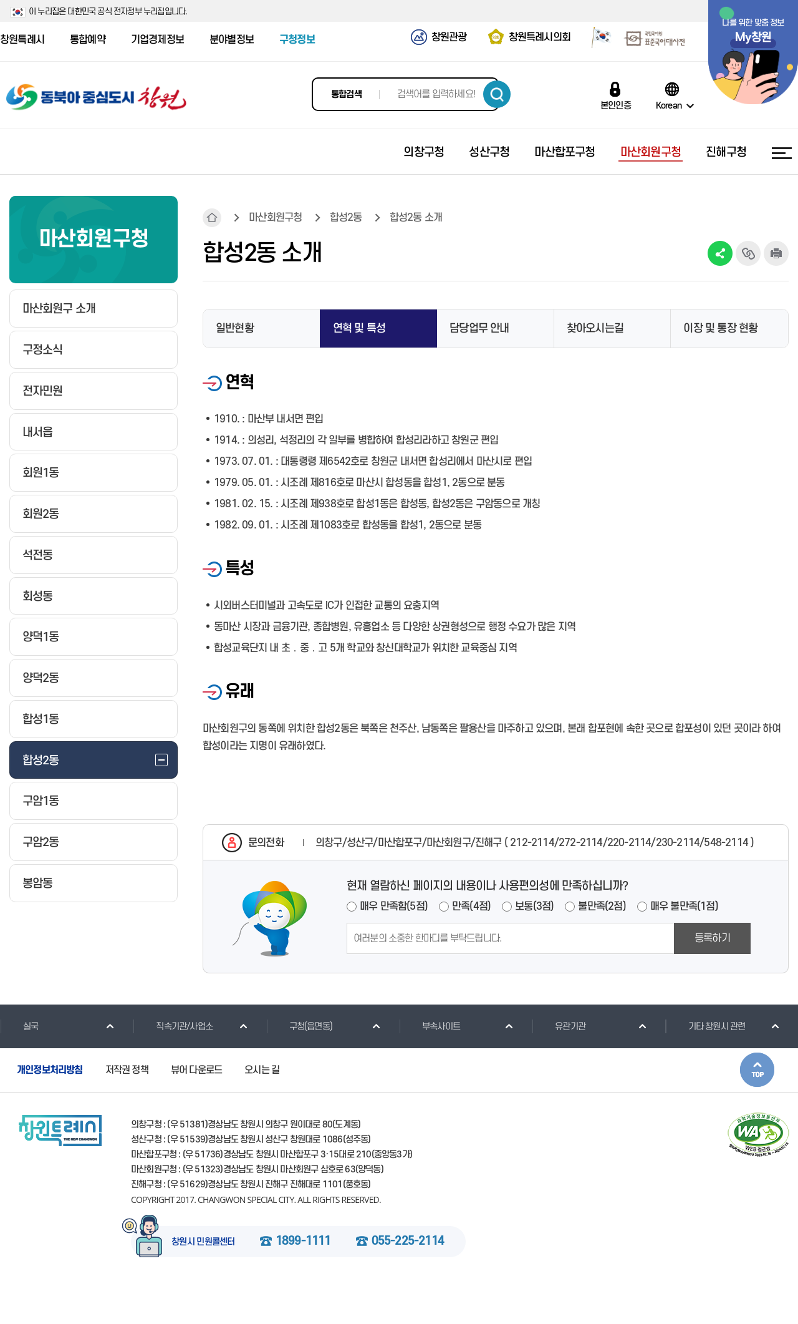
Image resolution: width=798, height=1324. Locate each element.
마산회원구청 (275, 217)
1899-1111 (303, 1241)
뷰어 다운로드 (196, 1070)
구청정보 (297, 40)
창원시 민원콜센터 (203, 1242)
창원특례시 (22, 40)
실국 (19, 1026)
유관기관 (558, 1026)
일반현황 (235, 328)
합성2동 (346, 217)
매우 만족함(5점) (394, 906)
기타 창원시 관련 (705, 1026)
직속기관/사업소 (173, 1026)
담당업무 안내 (479, 328)
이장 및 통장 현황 (720, 328)
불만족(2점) (601, 906)
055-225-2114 (408, 1241)
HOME (212, 217)
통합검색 (346, 94)
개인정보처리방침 (50, 1070)
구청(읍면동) (299, 1026)
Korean (668, 105)
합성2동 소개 (416, 217)
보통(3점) (534, 906)
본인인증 (615, 105)
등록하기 (712, 938)
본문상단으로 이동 (757, 1070)
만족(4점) (471, 906)
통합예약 (87, 40)
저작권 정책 (126, 1070)
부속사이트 (429, 1026)
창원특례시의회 (539, 37)
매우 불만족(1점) (684, 906)
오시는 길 (261, 1070)
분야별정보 (231, 40)
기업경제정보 (157, 40)
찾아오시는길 (595, 328)
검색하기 (497, 94)
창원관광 (449, 37)
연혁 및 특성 (359, 328)
